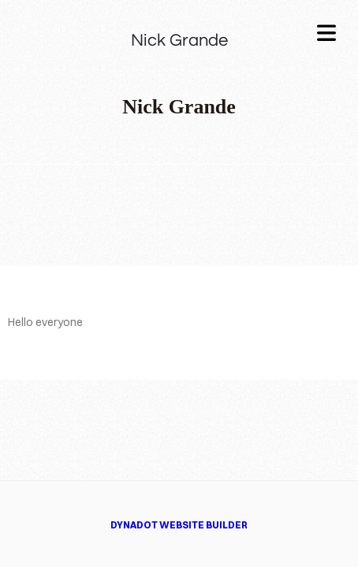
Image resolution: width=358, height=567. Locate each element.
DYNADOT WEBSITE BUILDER (179, 525)
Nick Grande (179, 41)
